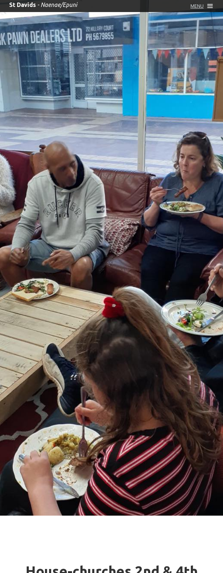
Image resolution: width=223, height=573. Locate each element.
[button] (202, 6)
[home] (41, 5)
